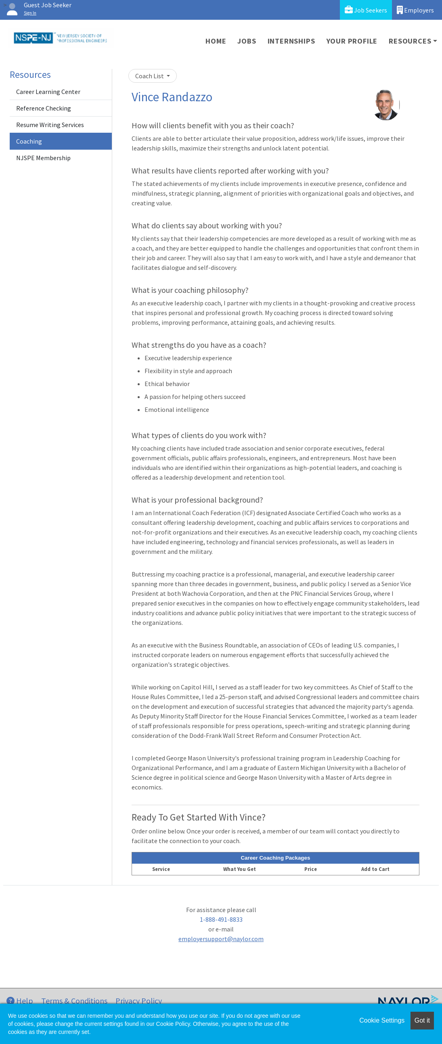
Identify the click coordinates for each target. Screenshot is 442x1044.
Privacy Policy (138, 1001)
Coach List (150, 76)
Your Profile (352, 41)
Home (215, 41)
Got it (422, 1020)
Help (19, 1001)
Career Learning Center (48, 92)
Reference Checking (43, 108)
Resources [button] (410, 41)
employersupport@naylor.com (221, 939)
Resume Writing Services (50, 125)
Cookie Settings (381, 1020)
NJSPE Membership (43, 158)
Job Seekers (366, 10)
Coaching (29, 141)
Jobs (246, 41)
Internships (291, 41)
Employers (415, 10)
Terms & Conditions (74, 1001)
